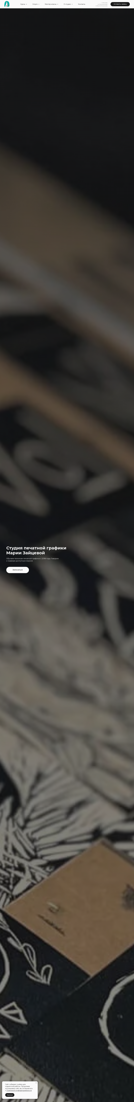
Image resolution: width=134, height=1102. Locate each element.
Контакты (81, 4)
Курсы (23, 4)
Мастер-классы (51, 4)
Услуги (35, 4)
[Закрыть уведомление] (36, 1083)
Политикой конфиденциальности (19, 1090)
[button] (120, 4)
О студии (67, 4)
